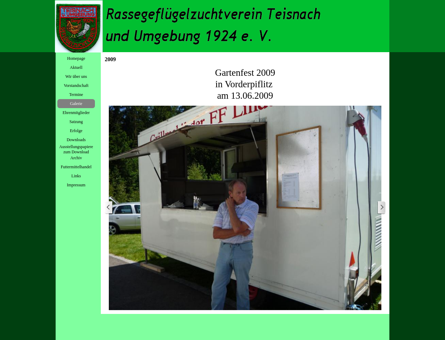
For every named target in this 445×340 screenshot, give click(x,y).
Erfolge (76, 130)
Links (76, 175)
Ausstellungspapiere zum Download (76, 149)
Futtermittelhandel (76, 166)
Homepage (76, 58)
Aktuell (76, 67)
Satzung (76, 121)
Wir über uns (76, 76)
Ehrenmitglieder (76, 112)
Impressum (76, 185)
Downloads (76, 139)
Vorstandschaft (76, 85)
